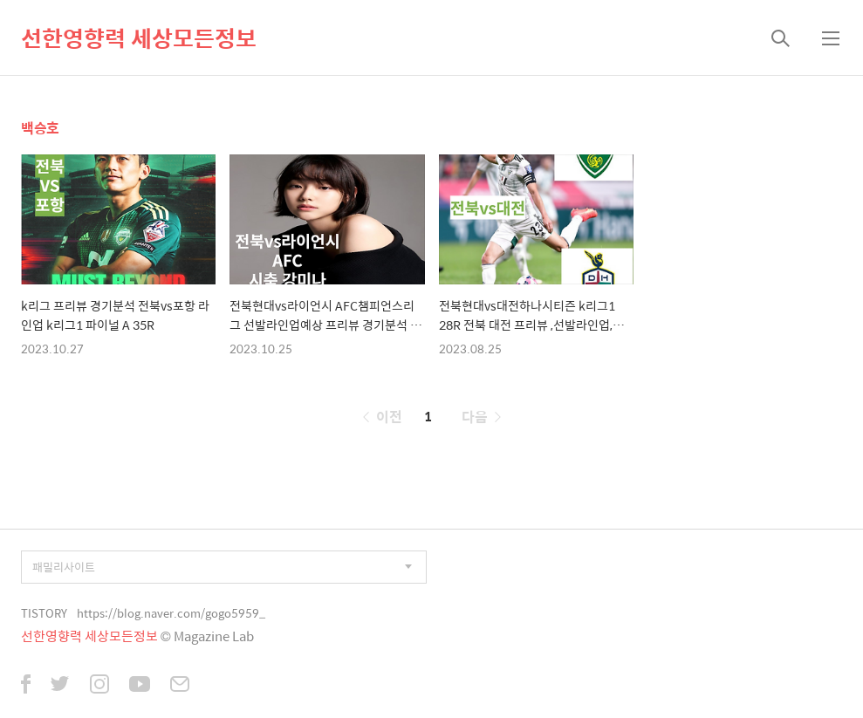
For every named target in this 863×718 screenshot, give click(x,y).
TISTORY (44, 613)
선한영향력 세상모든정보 (139, 37)
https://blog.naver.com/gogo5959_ (171, 613)
